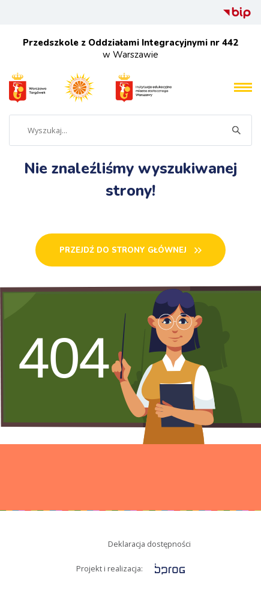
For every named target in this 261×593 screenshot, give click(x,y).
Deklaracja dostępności (149, 543)
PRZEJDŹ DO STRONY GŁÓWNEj (123, 250)
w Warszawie (130, 49)
